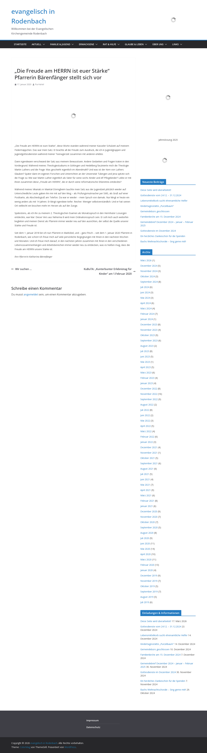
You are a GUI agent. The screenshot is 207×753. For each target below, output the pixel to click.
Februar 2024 (147, 313)
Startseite (20, 44)
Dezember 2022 (148, 388)
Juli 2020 (144, 538)
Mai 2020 (145, 548)
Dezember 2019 (148, 575)
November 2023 (148, 329)
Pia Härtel (39, 84)
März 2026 (146, 260)
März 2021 (146, 495)
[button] (43, 44)
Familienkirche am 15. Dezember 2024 (160, 216)
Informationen (23, 63)
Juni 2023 (145, 356)
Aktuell (36, 44)
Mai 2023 (145, 361)
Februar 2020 (147, 564)
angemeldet (31, 294)
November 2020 (148, 516)
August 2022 (146, 404)
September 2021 (149, 463)
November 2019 (148, 580)
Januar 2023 (146, 383)
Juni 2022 (145, 415)
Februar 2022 (147, 436)
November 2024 (148, 271)
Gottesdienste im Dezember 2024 (158, 230)
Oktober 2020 (147, 522)
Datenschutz (93, 727)
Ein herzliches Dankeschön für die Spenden (162, 236)
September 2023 (149, 340)
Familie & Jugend (60, 44)
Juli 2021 (144, 474)
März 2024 (146, 308)
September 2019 (149, 591)
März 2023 (146, 372)
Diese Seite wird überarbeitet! (155, 189)
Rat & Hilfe (109, 44)
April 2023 (145, 367)
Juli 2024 (144, 287)
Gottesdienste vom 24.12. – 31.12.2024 (160, 195)
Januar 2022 (146, 442)
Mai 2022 (145, 420)
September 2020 (149, 527)
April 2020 (145, 554)
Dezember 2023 (148, 324)
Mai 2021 (145, 484)
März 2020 (146, 559)
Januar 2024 (146, 319)
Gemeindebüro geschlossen (154, 211)
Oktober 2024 (147, 276)
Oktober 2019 (147, 586)
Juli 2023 (144, 351)
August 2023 (146, 345)
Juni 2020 (145, 543)
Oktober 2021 (147, 458)
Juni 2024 (145, 292)
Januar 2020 (146, 570)
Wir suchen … (21, 269)
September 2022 (149, 399)
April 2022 (145, 425)
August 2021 (146, 468)
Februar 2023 (147, 377)
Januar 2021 (146, 506)
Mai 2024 (145, 297)
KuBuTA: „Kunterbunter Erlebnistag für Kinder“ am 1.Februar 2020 (110, 271)
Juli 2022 (144, 409)
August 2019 (146, 596)
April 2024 (145, 303)
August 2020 (146, 532)
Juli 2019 (144, 602)
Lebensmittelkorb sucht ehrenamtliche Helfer (163, 200)
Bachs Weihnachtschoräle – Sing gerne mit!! (163, 241)
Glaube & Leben (134, 44)
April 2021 (145, 490)
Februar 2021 (147, 500)
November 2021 (148, 452)
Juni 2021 (145, 479)
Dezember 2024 (148, 265)
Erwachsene (86, 44)
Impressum (92, 720)
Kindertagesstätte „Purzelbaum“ (157, 206)
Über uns (157, 44)
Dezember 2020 (148, 511)
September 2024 (149, 281)
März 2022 (146, 431)
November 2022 (148, 393)
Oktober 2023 (147, 335)
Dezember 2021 (148, 447)
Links (175, 44)
